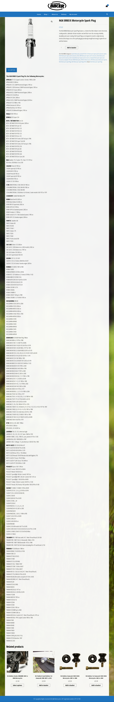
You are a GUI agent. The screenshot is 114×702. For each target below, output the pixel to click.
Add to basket (71, 48)
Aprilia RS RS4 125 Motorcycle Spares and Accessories (91, 54)
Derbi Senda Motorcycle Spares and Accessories (79, 58)
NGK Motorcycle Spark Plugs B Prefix (79, 62)
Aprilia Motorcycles (75, 54)
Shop (46, 14)
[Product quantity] (62, 47)
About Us (54, 14)
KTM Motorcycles (94, 60)
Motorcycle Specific (102, 60)
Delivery (63, 14)
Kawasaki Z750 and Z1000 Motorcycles (72, 60)
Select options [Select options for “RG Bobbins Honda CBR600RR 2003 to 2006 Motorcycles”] (17, 685)
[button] (51, 21)
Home (39, 14)
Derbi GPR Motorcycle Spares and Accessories (86, 56)
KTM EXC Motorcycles (85, 60)
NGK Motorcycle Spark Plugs (65, 62)
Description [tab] (11, 70)
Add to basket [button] (43, 685)
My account (73, 14)
